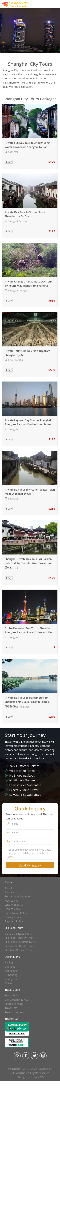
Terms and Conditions (18, 896)
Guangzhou (12, 979)
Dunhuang (11, 975)
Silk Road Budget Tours (18, 950)
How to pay (11, 900)
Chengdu (10, 966)
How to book (12, 909)
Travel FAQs (12, 995)
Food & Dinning (14, 1004)
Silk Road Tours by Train (19, 938)
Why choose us (14, 905)
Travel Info (11, 1008)
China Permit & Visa (16, 999)
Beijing (9, 962)
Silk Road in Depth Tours (19, 946)
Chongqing (11, 971)
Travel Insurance (14, 1012)
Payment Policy (14, 921)
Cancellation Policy (16, 913)
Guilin (8, 983)
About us (10, 888)
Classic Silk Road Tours (18, 933)
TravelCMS (37, 1077)
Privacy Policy (13, 917)
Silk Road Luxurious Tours (20, 942)
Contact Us (11, 892)
